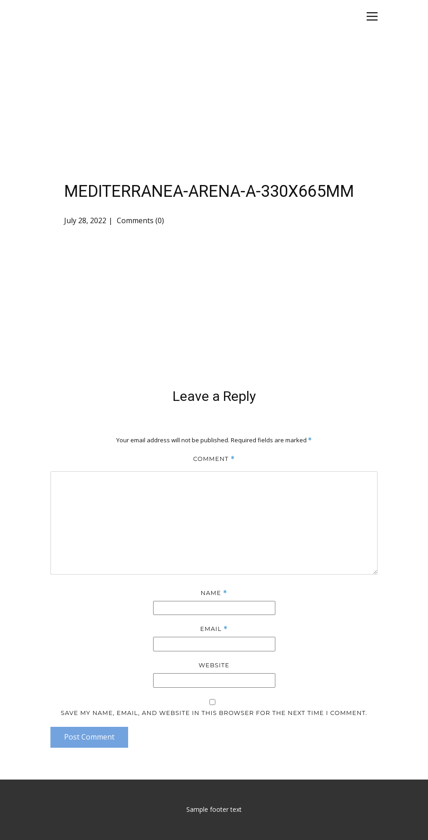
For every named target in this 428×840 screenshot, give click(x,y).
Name (214, 593)
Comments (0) (139, 220)
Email (214, 629)
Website (214, 665)
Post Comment (89, 737)
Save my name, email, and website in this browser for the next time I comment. (214, 712)
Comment (214, 459)
